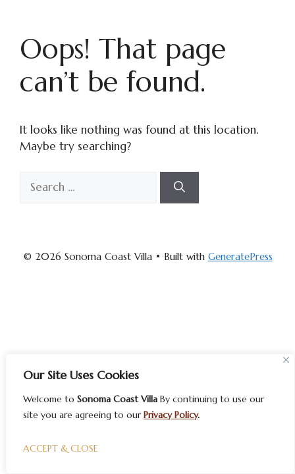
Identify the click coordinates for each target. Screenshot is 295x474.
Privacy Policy (171, 415)
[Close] (286, 360)
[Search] (179, 187)
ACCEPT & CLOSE (60, 448)
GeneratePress (240, 256)
